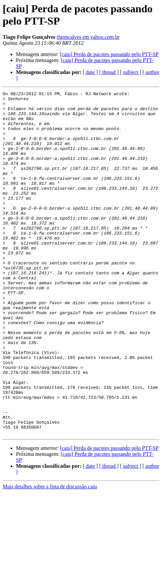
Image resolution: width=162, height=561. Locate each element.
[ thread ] (109, 72)
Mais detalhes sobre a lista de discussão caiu (50, 555)
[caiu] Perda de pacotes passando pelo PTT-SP (109, 54)
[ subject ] (130, 72)
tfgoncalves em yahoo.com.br (88, 37)
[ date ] (90, 72)
